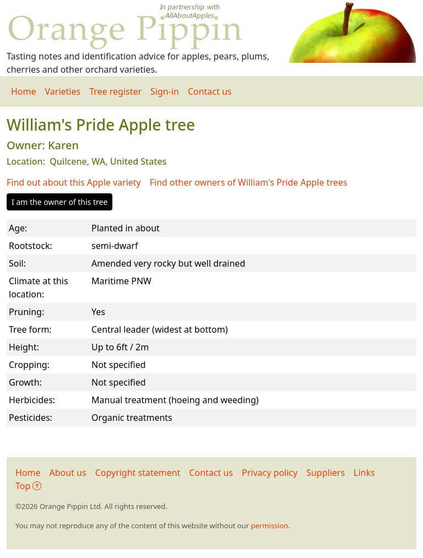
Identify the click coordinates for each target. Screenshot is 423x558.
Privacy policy (269, 473)
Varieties (63, 91)
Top (28, 486)
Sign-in (164, 91)
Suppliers (325, 473)
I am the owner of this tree (59, 202)
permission (269, 525)
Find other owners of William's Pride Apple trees (249, 182)
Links (364, 473)
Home (23, 91)
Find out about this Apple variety (74, 182)
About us (68, 473)
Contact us (210, 91)
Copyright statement (138, 473)
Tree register (115, 91)
